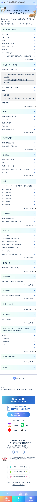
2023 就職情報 (6, 198)
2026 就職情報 (6, 189)
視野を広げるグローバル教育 (10, 87)
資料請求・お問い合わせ (9, 218)
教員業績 (6, 95)
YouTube (15, 430)
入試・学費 (6, 213)
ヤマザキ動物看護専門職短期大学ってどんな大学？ (16, 56)
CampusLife (5, 341)
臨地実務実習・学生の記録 (9, 146)
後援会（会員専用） (9, 357)
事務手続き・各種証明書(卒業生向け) (12, 295)
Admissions (5, 345)
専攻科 (5, 112)
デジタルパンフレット (8, 46)
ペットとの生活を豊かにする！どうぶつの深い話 (19, 98)
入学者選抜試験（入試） (9, 129)
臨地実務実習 (7, 138)
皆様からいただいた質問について (11, 254)
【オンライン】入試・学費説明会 (11, 245)
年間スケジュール (7, 163)
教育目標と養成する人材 (9, 116)
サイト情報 (6, 314)
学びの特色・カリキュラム (9, 70)
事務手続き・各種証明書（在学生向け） (13, 281)
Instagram (16, 425)
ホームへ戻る (20, 378)
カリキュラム (5, 120)
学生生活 (6, 155)
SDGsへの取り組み (7, 53)
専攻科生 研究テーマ (8, 123)
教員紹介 (4, 90)
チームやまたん (6, 251)
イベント (6, 230)
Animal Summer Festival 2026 (10, 238)
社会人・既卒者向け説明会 (9, 241)
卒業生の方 (6, 290)
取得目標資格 (5, 103)
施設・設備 (5, 34)
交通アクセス (5, 37)
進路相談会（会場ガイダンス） (11, 268)
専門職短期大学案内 (9, 29)
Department (5, 338)
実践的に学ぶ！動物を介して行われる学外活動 (15, 169)
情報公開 (4, 50)
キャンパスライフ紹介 (8, 160)
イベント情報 (5, 235)
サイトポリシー (6, 319)
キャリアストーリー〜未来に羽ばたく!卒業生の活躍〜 (17, 186)
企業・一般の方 (8, 304)
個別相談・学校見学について (10, 248)
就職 (4, 181)
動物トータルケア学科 (10, 65)
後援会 (5, 367)
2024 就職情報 (6, 195)
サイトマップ (10, 482)
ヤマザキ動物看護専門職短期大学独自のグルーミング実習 (19, 75)
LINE (27, 425)
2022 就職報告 (6, 202)
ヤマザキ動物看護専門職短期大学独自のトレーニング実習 (19, 81)
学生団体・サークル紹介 (9, 166)
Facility (4, 335)
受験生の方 (6, 263)
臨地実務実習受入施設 (8, 143)
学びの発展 (5, 126)
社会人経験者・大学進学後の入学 (11, 221)
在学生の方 (6, 276)
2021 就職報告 (6, 205)
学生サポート (5, 172)
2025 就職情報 (6, 192)
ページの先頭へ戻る (29, 59)
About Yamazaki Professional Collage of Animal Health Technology (17, 329)
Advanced (4, 348)
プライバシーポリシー (8, 43)
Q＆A (3, 40)
